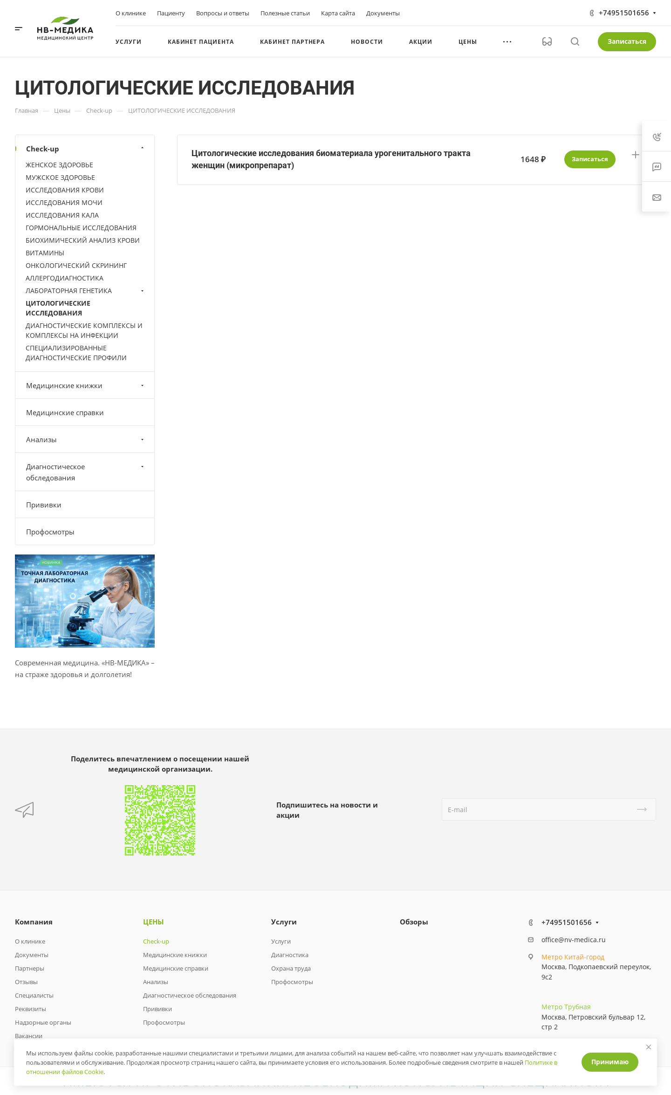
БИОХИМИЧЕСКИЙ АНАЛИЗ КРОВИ (83, 240)
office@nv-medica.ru (573, 939)
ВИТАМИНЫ (45, 252)
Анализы (86, 439)
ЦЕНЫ (153, 921)
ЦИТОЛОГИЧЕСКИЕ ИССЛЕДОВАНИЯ (58, 308)
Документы (31, 955)
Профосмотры (50, 531)
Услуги (284, 921)
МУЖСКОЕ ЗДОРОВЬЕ (60, 177)
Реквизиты (30, 1009)
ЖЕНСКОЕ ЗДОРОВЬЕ (59, 164)
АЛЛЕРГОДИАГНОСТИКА (64, 278)
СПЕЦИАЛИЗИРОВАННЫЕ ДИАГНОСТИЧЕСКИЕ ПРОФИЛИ (76, 352)
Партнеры (29, 968)
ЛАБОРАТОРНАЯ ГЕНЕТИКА (86, 290)
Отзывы (26, 982)
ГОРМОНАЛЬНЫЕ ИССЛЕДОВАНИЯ (81, 227)
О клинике (30, 941)
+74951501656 (624, 12)
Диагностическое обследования (86, 472)
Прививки (44, 504)
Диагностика (289, 955)
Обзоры (414, 921)
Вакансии (28, 1036)
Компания (34, 921)
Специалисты (34, 995)
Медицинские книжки (86, 385)
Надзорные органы (43, 1022)
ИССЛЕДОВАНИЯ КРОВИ (65, 189)
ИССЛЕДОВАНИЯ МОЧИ (64, 202)
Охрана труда (291, 968)
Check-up (86, 148)
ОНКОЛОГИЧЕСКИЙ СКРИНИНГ (76, 265)
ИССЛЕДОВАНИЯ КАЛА (62, 215)
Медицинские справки (65, 412)
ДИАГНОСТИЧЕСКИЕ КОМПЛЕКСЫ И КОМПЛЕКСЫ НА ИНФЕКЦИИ (84, 330)
